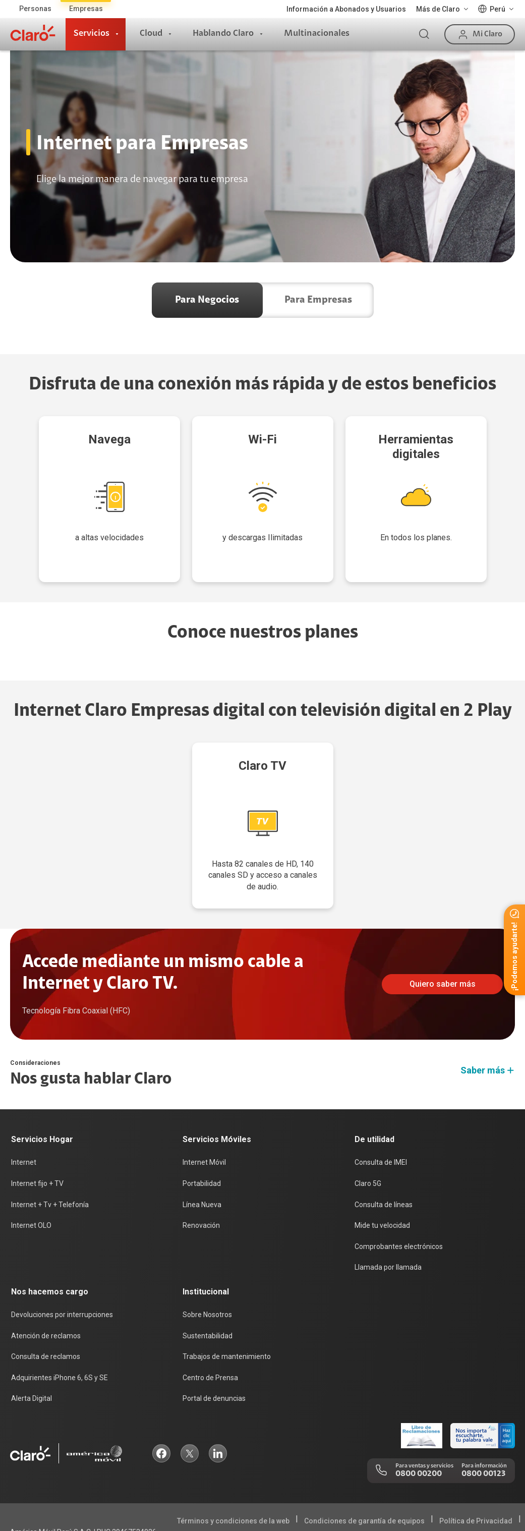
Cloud (151, 33)
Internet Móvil (204, 1122)
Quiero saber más (443, 943)
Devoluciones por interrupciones (62, 1274)
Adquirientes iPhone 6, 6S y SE (59, 1337)
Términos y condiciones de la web (233, 1481)
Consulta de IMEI (381, 1122)
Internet (23, 1122)
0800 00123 (483, 1434)
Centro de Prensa (210, 1337)
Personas (35, 9)
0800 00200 (418, 1434)
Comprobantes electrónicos (399, 1206)
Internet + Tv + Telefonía (50, 1164)
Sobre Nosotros (207, 1274)
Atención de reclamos (46, 1295)
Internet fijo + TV (37, 1143)
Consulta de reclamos (45, 1316)
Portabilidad (202, 1143)
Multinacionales (316, 33)
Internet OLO (31, 1185)
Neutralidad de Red (480, 1497)
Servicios (91, 33)
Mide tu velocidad (382, 1185)
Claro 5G (368, 1143)
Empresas (86, 9)
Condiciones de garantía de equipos (364, 1481)
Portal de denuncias (214, 1358)
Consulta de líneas (384, 1164)
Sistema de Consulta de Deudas (385, 1512)
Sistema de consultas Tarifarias (381, 1497)
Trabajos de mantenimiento (227, 1316)
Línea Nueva (202, 1164)
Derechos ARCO (287, 1497)
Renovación (201, 1185)
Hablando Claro (223, 33)
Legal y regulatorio (483, 1512)
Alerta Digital (31, 1358)
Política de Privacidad (475, 1481)
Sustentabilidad (207, 1295)
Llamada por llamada (388, 1227)
